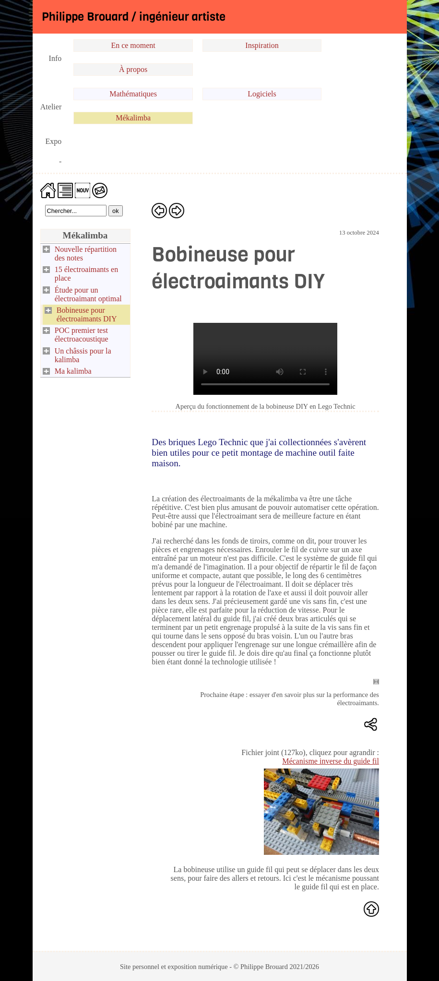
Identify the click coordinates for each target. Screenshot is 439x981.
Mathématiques (133, 94)
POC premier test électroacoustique (81, 334)
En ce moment (133, 45)
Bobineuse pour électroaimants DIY (87, 314)
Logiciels (262, 94)
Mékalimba (133, 118)
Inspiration (261, 45)
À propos (133, 69)
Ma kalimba (73, 371)
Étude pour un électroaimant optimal (88, 294)
